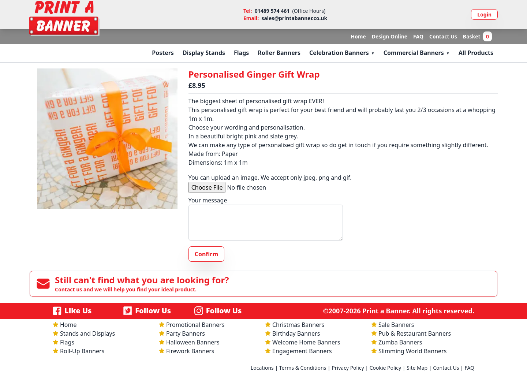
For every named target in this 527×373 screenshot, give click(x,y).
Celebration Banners (339, 53)
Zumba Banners (400, 342)
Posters (163, 53)
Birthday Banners (296, 333)
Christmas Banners (298, 325)
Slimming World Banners (412, 351)
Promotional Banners (195, 325)
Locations (262, 367)
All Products (476, 53)
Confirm (206, 254)
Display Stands (204, 53)
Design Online (389, 36)
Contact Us (443, 36)
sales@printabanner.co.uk (294, 18)
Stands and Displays (87, 333)
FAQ (418, 36)
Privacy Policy (348, 367)
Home (358, 36)
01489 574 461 (272, 10)
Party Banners (185, 333)
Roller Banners (279, 53)
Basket (477, 36)
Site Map (417, 367)
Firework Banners (190, 351)
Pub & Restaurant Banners (414, 333)
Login (484, 14)
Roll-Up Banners (82, 351)
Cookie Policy (385, 367)
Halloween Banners (193, 342)
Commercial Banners (414, 53)
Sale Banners (396, 325)
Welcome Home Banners (306, 342)
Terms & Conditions (302, 367)
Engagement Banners (302, 351)
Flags (241, 53)
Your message (207, 200)
